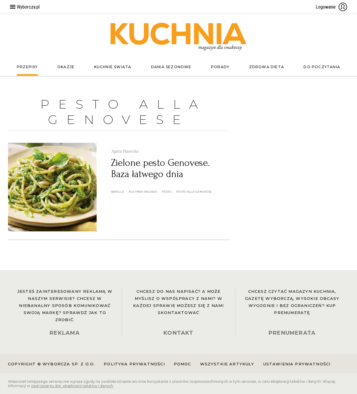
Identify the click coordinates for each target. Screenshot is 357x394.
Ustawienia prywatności (297, 364)
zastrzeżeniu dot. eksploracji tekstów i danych (72, 386)
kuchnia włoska (143, 192)
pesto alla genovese (194, 192)
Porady (220, 67)
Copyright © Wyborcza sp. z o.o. (51, 364)
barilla (117, 192)
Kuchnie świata (113, 67)
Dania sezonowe (171, 67)
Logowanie (332, 7)
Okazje (65, 67)
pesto (166, 192)
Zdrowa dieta (266, 67)
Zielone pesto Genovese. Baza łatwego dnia (160, 168)
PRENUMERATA (292, 333)
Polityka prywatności (134, 364)
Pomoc (182, 364)
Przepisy (27, 67)
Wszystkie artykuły (227, 364)
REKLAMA (65, 333)
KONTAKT (178, 333)
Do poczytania (322, 67)
